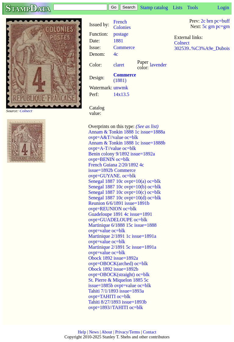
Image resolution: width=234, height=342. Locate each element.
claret (118, 64)
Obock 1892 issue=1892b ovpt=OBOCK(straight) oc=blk (119, 271)
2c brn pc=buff (215, 20)
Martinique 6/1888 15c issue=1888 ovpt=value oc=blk (122, 228)
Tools (192, 7)
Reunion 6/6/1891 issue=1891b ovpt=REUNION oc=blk (118, 206)
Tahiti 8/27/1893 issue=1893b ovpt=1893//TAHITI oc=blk (117, 304)
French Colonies (122, 24)
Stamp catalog (154, 7)
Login (223, 7)
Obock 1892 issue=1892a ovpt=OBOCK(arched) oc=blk (118, 260)
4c (115, 54)
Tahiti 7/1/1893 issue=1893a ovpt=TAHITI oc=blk (116, 293)
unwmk (120, 87)
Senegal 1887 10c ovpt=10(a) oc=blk (124, 181)
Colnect (26, 111)
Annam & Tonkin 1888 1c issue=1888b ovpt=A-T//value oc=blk (126, 145)
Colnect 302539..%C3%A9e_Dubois (202, 45)
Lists (177, 7)
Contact (149, 332)
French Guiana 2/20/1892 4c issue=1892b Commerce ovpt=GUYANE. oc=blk (116, 170)
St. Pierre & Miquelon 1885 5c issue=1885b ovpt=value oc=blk (119, 282)
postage (120, 34)
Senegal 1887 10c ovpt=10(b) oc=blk (124, 186)
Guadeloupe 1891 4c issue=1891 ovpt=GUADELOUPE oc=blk (120, 217)
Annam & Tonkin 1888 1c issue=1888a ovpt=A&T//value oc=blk (126, 134)
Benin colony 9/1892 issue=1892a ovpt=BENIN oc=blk (121, 156)
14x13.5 (121, 94)
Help (82, 332)
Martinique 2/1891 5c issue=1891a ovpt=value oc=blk (122, 249)
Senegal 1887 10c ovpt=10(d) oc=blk (124, 197)
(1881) (124, 77)
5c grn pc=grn (216, 26)
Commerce (124, 47)
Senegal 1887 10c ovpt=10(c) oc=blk (124, 192)
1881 (118, 40)
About (106, 332)
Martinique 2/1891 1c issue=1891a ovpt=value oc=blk (122, 238)
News (94, 332)
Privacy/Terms (127, 332)
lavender (158, 64)
